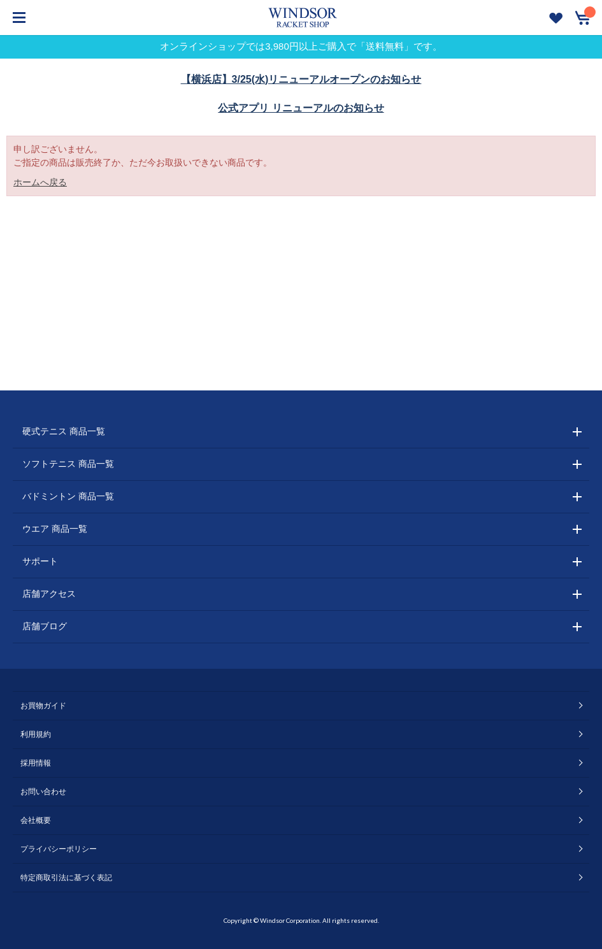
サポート (40, 561)
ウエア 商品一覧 (54, 529)
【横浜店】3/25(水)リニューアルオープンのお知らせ (301, 79)
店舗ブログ (44, 626)
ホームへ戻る (40, 182)
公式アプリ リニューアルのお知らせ (300, 108)
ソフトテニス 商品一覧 (68, 464)
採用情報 (35, 763)
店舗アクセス (49, 594)
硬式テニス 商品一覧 (63, 431)
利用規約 (35, 734)
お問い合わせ (43, 791)
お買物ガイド (43, 705)
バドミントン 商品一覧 (68, 496)
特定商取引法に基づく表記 (66, 877)
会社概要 (35, 820)
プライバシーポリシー (58, 849)
